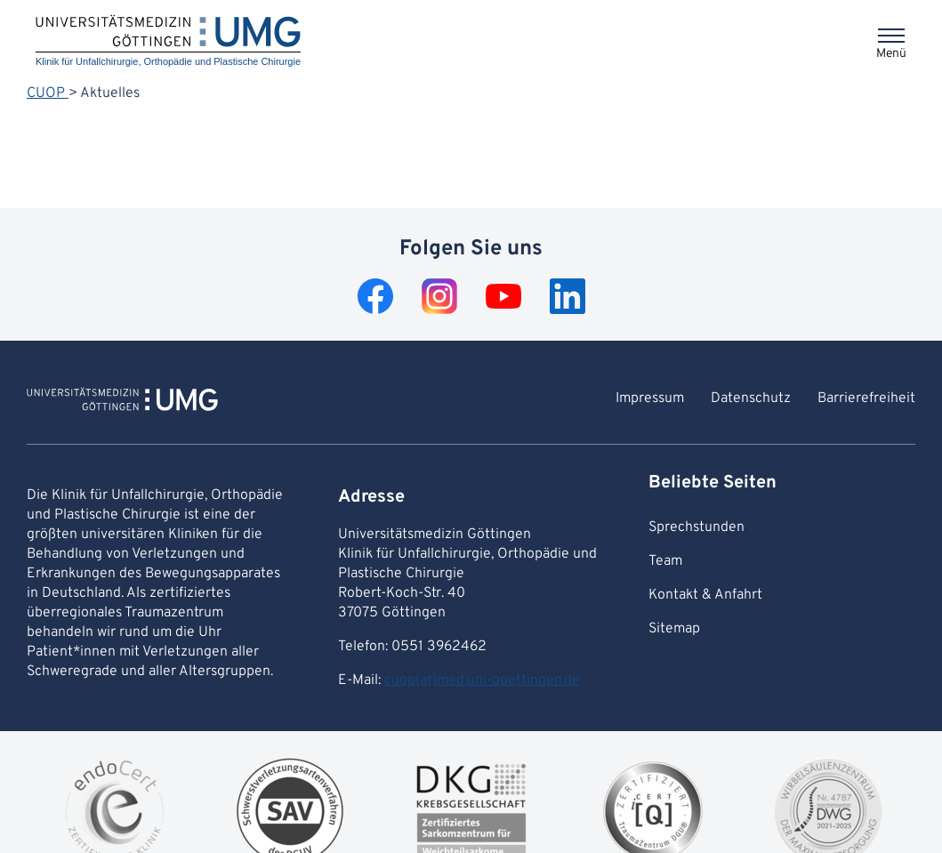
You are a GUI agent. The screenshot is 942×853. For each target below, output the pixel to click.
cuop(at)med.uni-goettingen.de (482, 680)
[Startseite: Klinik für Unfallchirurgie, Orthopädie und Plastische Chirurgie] (168, 41)
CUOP (47, 93)
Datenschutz (751, 398)
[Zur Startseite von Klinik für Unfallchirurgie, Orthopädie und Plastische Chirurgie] (122, 402)
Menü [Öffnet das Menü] (891, 53)
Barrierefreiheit (866, 398)
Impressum (650, 398)
